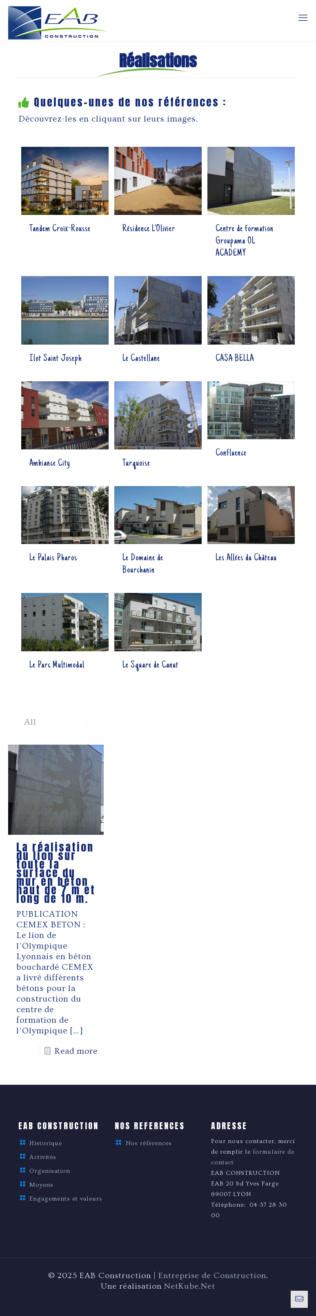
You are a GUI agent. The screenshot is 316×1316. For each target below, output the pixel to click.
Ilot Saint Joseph (55, 359)
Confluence (231, 453)
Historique (45, 1143)
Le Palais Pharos (53, 558)
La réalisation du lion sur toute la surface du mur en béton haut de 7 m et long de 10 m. (56, 873)
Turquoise (136, 463)
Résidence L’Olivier (148, 229)
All (30, 722)
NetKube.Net (189, 1286)
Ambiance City (49, 463)
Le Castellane (141, 359)
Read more (76, 1051)
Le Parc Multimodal (57, 665)
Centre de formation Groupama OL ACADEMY (245, 241)
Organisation (49, 1171)
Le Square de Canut (150, 665)
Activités (42, 1157)
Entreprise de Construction (212, 1275)
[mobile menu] (303, 18)
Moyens (41, 1184)
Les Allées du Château (246, 558)
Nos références (149, 1143)
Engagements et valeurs (65, 1198)
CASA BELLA (235, 359)
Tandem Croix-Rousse (60, 229)
